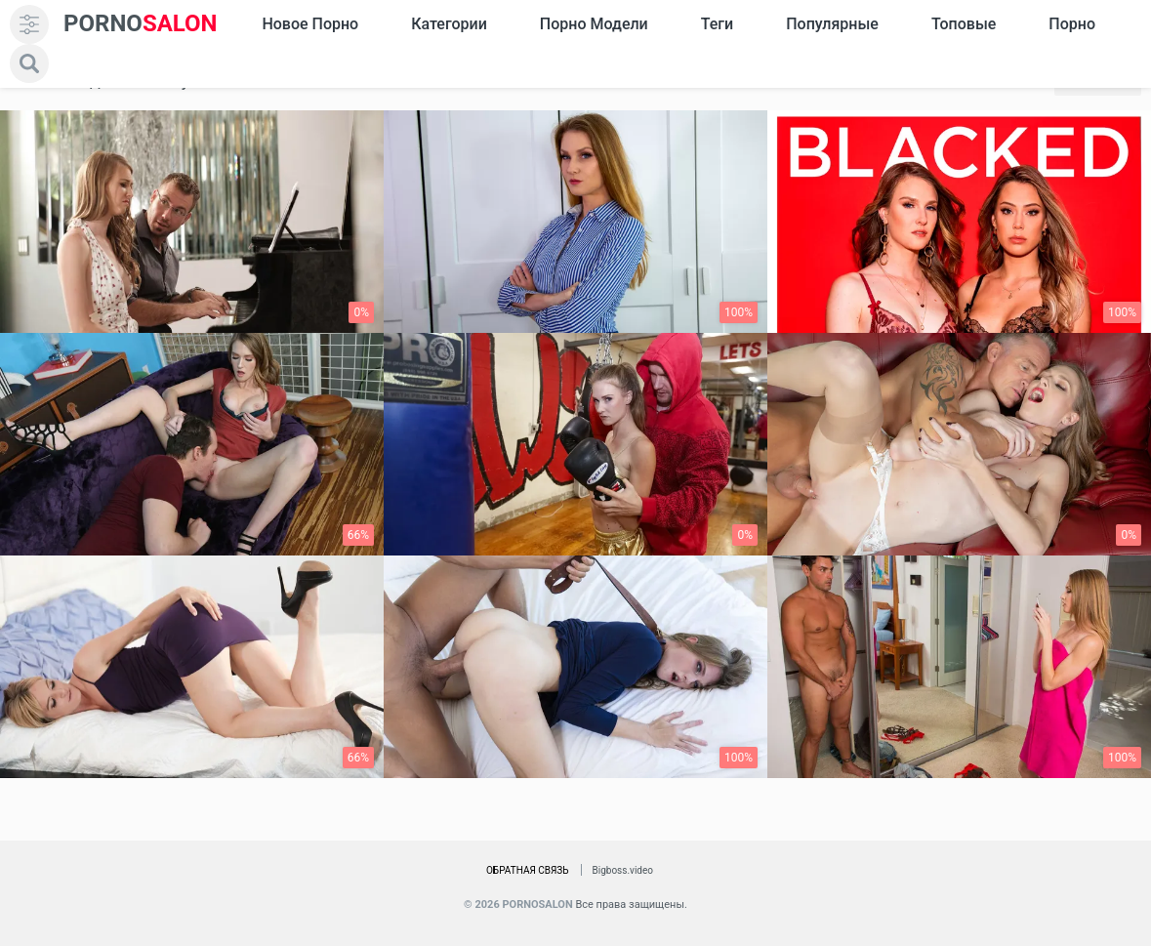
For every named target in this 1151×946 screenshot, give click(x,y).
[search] (29, 63)
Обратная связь (527, 870)
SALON (140, 24)
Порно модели (594, 24)
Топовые (963, 24)
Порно (1071, 24)
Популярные (832, 24)
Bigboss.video (623, 870)
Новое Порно (310, 24)
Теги (717, 24)
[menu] (29, 24)
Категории (449, 24)
